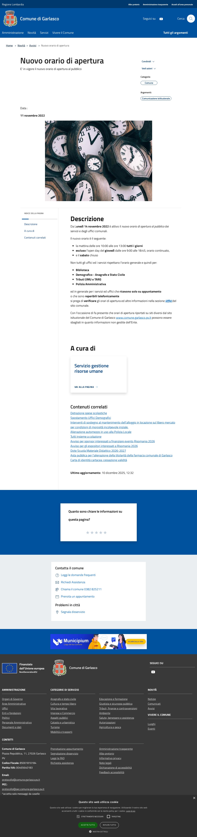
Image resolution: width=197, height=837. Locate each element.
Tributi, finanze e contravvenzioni (118, 708)
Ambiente (104, 713)
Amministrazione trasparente (116, 749)
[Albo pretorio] (133, 4)
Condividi (148, 62)
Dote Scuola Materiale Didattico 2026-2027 (98, 450)
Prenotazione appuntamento (67, 749)
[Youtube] (159, 18)
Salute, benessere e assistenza (116, 718)
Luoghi (151, 724)
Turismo (55, 727)
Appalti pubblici (59, 718)
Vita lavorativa (59, 708)
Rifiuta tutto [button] (109, 825)
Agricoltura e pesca (110, 727)
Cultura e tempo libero (63, 704)
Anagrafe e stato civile (63, 699)
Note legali (105, 763)
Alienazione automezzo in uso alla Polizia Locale (100, 432)
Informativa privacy (110, 758)
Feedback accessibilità (111, 772)
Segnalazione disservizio (64, 753)
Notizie (152, 699)
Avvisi (32, 45)
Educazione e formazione (113, 699)
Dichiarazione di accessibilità (115, 768)
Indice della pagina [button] (34, 213)
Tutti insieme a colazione (85, 436)
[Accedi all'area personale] (182, 4)
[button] (98, 831)
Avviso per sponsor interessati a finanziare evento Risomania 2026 (112, 441)
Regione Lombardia (13, 4)
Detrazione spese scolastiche (88, 413)
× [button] (194, 798)
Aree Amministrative (14, 704)
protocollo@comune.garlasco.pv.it (21, 780)
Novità (21, 45)
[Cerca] (191, 19)
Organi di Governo (12, 699)
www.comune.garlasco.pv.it (133, 317)
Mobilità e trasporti (61, 732)
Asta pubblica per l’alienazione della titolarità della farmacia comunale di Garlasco (121, 455)
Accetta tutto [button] (88, 825)
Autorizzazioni (107, 722)
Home (9, 45)
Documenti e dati (11, 727)
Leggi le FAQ (58, 758)
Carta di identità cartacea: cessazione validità (98, 460)
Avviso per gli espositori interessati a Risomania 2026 (104, 446)
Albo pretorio (106, 753)
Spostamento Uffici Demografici (90, 417)
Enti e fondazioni (11, 713)
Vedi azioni (149, 69)
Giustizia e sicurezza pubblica (115, 704)
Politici (6, 718)
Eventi (151, 729)
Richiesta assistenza (62, 763)
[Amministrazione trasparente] (155, 4)
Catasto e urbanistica (63, 722)
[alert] (98, 816)
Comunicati (154, 704)
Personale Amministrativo (17, 722)
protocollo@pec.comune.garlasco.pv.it (23, 789)
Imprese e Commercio (63, 713)
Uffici (5, 708)
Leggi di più (130, 811)
